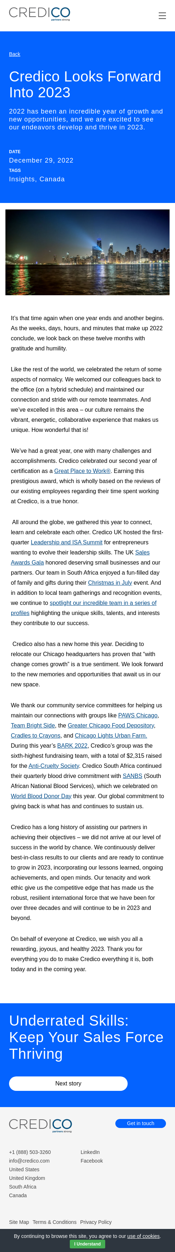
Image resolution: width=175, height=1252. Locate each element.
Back (14, 54)
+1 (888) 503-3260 (30, 1152)
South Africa (23, 1187)
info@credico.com (29, 1161)
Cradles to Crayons (35, 736)
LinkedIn (90, 1152)
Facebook (92, 1161)
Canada (18, 1195)
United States (24, 1169)
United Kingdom (27, 1178)
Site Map (19, 1222)
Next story (68, 1083)
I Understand (87, 1244)
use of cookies (143, 1236)
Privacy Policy (96, 1222)
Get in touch (140, 1123)
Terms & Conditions (54, 1222)
